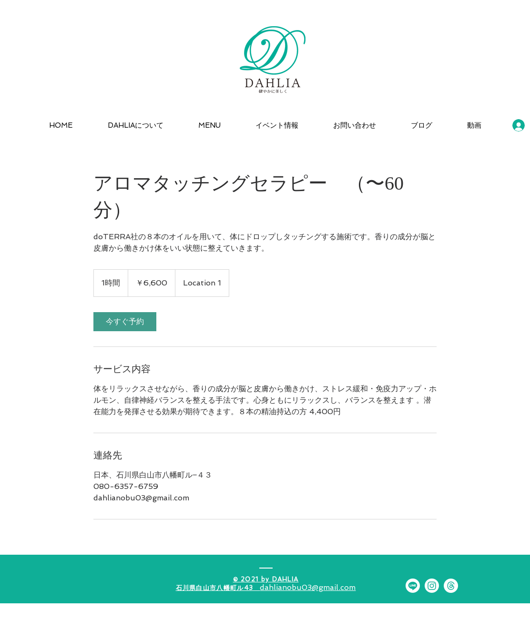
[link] (124, 321)
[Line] (413, 586)
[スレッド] (451, 586)
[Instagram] (432, 586)
